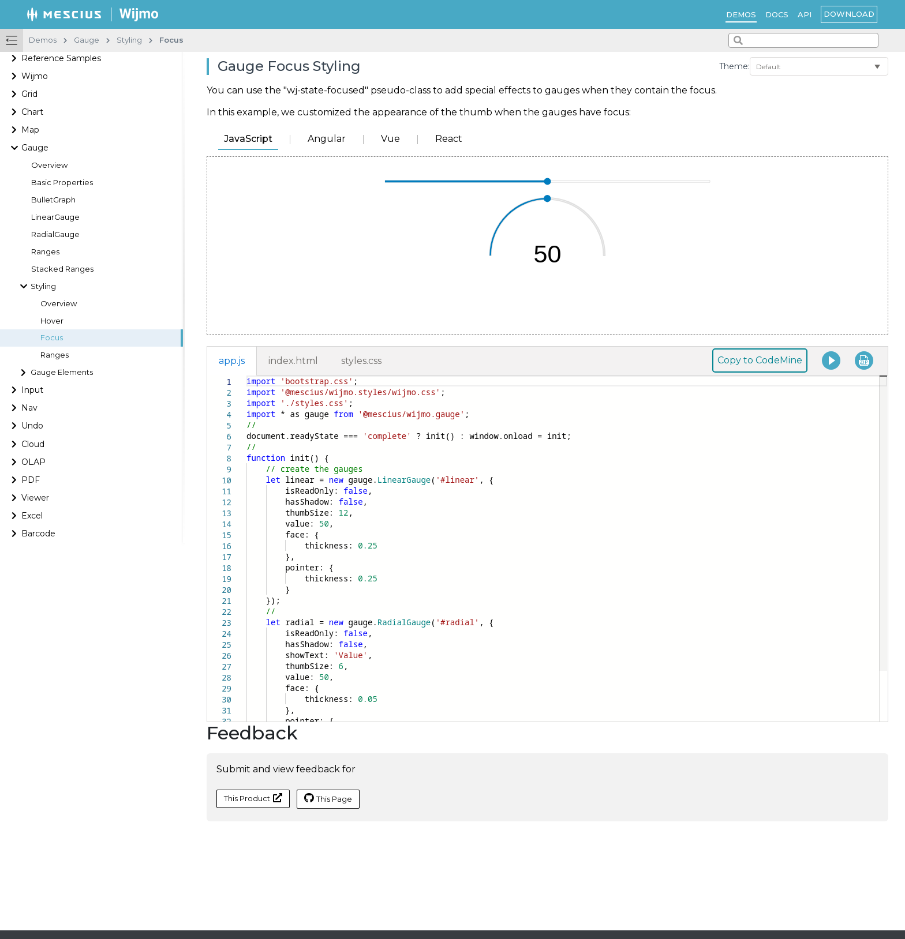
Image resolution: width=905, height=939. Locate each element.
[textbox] (246, 375)
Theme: (734, 66)
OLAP (33, 462)
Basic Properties (62, 182)
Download (849, 13)
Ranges (45, 251)
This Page (328, 798)
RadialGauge (55, 234)
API (804, 14)
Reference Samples (61, 58)
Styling (43, 286)
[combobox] (803, 40)
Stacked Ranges (62, 269)
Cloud (32, 444)
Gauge (34, 147)
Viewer (35, 497)
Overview (49, 165)
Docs (776, 14)
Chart (32, 112)
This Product (253, 798)
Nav (29, 407)
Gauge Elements (62, 372)
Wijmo (34, 76)
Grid (29, 94)
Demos (741, 14)
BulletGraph (53, 200)
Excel (32, 515)
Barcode (38, 533)
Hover (51, 321)
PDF (30, 479)
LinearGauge (55, 217)
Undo (32, 425)
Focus (51, 337)
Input (32, 390)
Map (30, 129)
